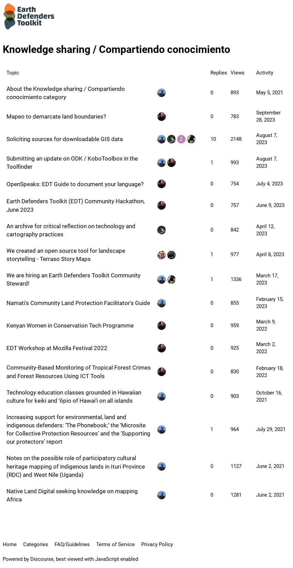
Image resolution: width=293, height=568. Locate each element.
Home (10, 544)
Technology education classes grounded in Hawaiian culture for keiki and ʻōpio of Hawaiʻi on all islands (73, 396)
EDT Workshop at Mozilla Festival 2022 (56, 348)
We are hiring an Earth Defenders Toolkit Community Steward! (73, 279)
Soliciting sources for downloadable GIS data (64, 139)
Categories (35, 544)
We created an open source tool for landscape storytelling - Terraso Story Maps (65, 254)
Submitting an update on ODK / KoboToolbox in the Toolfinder (72, 162)
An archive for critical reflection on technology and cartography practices (70, 230)
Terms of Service (115, 544)
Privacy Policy (157, 544)
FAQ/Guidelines (72, 544)
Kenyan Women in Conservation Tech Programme (70, 325)
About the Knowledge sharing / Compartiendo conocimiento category (65, 92)
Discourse (42, 559)
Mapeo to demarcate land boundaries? (56, 116)
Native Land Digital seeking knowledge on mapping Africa (72, 495)
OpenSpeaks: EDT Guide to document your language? (75, 184)
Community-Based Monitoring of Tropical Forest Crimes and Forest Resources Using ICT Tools (78, 371)
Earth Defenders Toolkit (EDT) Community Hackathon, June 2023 (75, 205)
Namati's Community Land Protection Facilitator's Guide (78, 303)
